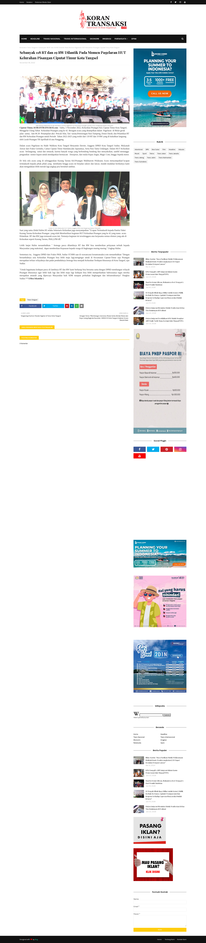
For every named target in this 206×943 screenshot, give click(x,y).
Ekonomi (136, 740)
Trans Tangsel (32, 47)
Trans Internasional (168, 737)
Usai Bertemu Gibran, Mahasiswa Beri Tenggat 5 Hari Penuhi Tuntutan (164, 283)
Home (22, 2)
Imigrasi (164, 740)
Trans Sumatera (140, 162)
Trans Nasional (139, 737)
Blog (36, 939)
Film (164, 149)
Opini (162, 743)
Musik (137, 153)
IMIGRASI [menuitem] (106, 38)
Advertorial (139, 149)
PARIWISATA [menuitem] (120, 38)
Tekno (152, 153)
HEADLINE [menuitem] (35, 38)
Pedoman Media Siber (43, 2)
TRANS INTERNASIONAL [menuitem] (75, 38)
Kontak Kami (181, 939)
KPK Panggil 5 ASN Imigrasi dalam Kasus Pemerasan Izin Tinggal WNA (161, 273)
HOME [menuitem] (24, 38)
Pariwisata (137, 743)
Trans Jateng (139, 158)
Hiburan (181, 149)
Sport (144, 153)
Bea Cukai (155, 149)
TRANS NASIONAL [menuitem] (51, 38)
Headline (172, 149)
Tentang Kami (170, 939)
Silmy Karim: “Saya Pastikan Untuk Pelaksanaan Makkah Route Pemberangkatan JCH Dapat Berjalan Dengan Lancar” (164, 261)
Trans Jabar (161, 153)
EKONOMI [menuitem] (94, 38)
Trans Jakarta (174, 153)
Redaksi (29, 2)
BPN (147, 149)
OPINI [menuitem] (133, 38)
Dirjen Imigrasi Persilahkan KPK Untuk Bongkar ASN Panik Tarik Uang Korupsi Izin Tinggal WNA (165, 319)
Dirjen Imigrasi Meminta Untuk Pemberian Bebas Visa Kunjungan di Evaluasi (165, 309)
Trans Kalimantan (165, 158)
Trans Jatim (151, 158)
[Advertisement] (159, 186)
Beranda (23, 47)
